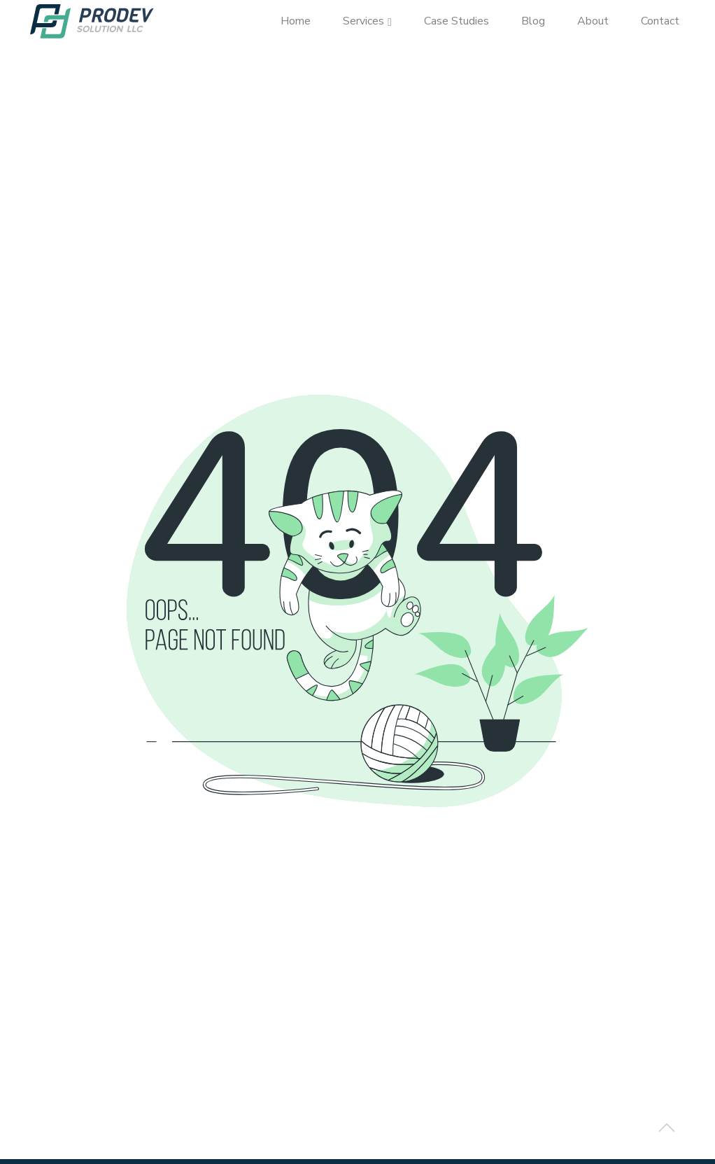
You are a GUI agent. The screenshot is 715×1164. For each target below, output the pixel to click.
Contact (660, 21)
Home (296, 21)
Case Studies (456, 21)
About (593, 21)
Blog (533, 21)
